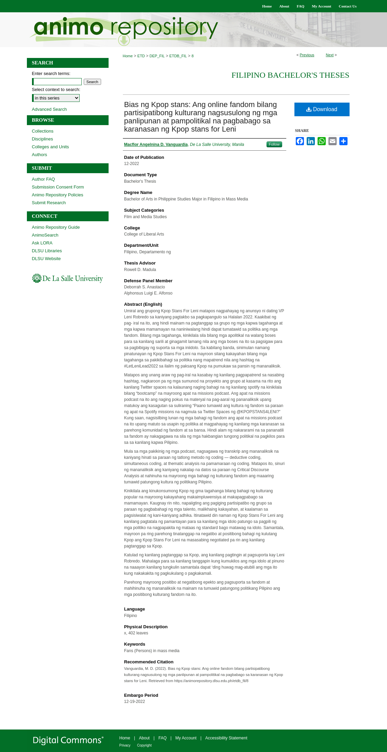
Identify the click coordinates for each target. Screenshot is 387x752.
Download (321, 109)
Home (128, 56)
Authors (39, 154)
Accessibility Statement (226, 738)
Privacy (125, 745)
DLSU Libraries (47, 250)
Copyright (144, 745)
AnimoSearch (45, 235)
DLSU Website (46, 258)
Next (330, 55)
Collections (43, 131)
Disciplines (42, 138)
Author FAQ (43, 179)
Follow (274, 144)
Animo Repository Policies (57, 194)
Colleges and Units (50, 146)
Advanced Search (49, 109)
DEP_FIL (157, 56)
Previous (307, 55)
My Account (185, 738)
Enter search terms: (51, 73)
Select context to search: (56, 89)
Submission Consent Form (58, 187)
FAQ (162, 738)
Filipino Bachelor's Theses (290, 75)
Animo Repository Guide (56, 227)
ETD (141, 56)
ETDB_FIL (178, 56)
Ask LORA (42, 242)
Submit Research (49, 202)
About (144, 738)
